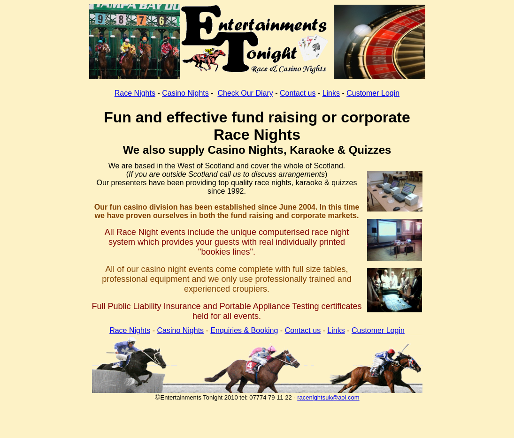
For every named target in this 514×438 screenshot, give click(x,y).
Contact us (297, 93)
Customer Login (372, 93)
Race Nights (135, 93)
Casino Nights (185, 93)
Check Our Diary (245, 93)
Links (331, 93)
